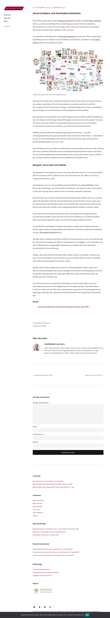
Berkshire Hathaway (67, 36)
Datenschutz (60, 611)
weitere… (36, 515)
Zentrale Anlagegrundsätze (41, 569)
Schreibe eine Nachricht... (41, 403)
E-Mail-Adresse (38, 434)
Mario (62, 344)
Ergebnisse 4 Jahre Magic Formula (43, 532)
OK (87, 615)
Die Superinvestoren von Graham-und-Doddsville (48, 481)
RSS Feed (50, 606)
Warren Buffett (95, 21)
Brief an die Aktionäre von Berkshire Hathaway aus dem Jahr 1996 (64, 307)
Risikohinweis (68, 611)
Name (35, 426)
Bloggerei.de (96, 611)
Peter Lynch (36, 509)
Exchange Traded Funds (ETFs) (42, 575)
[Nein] (107, 615)
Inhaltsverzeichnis (78, 611)
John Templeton (38, 512)
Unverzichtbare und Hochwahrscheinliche (46, 572)
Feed (87, 353)
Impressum (53, 611)
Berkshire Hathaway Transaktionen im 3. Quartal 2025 (50, 529)
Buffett (44, 326)
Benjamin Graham (38, 500)
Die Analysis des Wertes (40, 535)
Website (35, 442)
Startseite (7, 15)
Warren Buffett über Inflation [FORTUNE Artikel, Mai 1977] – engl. (53, 487)
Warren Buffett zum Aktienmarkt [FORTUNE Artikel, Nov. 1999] (52, 484)
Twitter (34, 606)
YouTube (39, 606)
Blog (5, 21)
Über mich (7, 18)
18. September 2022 (41, 7)
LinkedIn (44, 606)
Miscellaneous (45, 323)
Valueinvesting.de (14, 8)
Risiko (82, 242)
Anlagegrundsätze (65, 21)
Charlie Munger (37, 506)
